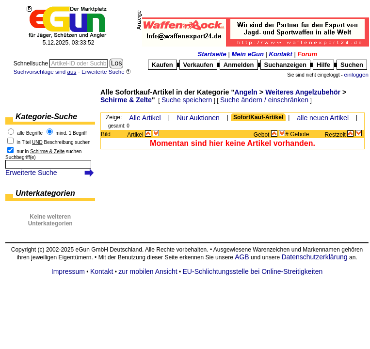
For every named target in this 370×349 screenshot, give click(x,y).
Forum (307, 54)
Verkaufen (198, 64)
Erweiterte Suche (31, 172)
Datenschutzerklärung (314, 257)
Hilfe (323, 64)
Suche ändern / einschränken (264, 100)
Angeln (245, 92)
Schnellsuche (32, 63)
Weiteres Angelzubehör (302, 92)
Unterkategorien (45, 193)
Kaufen (162, 64)
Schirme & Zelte (126, 100)
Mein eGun (247, 54)
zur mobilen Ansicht (147, 271)
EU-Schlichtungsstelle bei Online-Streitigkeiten (253, 271)
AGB (242, 257)
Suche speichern (186, 100)
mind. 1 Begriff (71, 133)
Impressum (68, 271)
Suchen (351, 64)
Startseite (212, 54)
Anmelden (239, 64)
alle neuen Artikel (323, 118)
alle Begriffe (30, 133)
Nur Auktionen (198, 118)
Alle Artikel (145, 118)
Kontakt (280, 54)
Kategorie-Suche (46, 116)
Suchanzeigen (285, 64)
